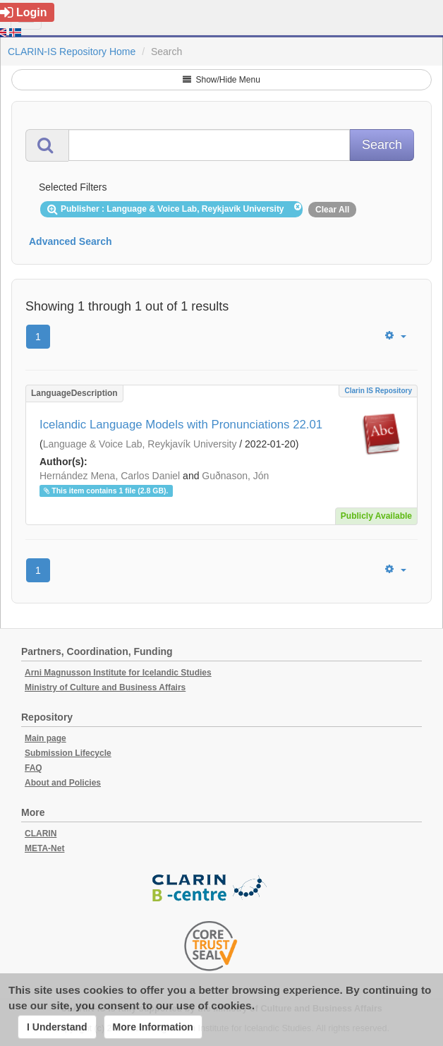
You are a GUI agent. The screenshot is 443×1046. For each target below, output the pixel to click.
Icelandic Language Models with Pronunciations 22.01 (181, 424)
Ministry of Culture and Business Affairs (105, 687)
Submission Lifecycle (68, 753)
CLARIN (40, 833)
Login (23, 12)
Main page (45, 738)
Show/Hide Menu (221, 80)
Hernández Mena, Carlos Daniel (110, 475)
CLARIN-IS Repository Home (71, 51)
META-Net (44, 848)
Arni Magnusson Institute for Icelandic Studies (118, 673)
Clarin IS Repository (378, 391)
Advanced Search (70, 241)
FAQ (33, 768)
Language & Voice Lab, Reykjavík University (140, 444)
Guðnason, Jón (235, 475)
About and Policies (63, 783)
